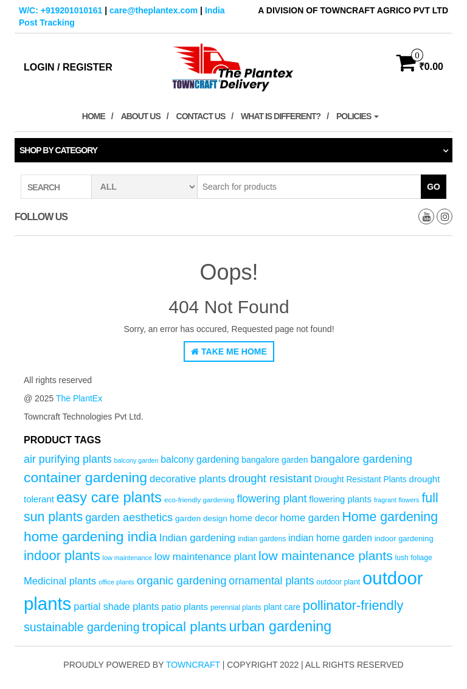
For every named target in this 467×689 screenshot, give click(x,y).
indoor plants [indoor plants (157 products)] (62, 555)
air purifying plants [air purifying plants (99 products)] (68, 459)
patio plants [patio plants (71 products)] (184, 606)
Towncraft (193, 665)
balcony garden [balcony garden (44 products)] (136, 460)
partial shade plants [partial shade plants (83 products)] (116, 606)
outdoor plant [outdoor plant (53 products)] (338, 582)
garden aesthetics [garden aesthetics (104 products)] (129, 517)
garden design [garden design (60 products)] (201, 518)
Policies (357, 116)
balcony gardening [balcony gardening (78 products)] (200, 459)
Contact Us (201, 116)
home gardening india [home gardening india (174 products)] (90, 536)
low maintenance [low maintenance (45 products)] (128, 557)
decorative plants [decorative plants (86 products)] (188, 479)
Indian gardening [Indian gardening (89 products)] (197, 538)
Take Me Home (229, 351)
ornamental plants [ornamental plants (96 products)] (271, 581)
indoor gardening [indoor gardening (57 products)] (404, 538)
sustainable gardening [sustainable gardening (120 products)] (82, 627)
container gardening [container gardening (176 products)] (85, 477)
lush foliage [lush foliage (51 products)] (413, 557)
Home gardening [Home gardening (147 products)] (390, 517)
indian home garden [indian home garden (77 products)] (330, 538)
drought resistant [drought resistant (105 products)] (269, 478)
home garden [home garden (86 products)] (310, 518)
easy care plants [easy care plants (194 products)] (109, 497)
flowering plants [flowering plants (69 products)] (340, 499)
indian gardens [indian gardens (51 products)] (262, 539)
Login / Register (68, 67)
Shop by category (58, 150)
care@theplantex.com (153, 10)
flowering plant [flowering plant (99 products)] (271, 499)
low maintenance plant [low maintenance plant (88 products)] (205, 557)
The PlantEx (79, 398)
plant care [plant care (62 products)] (282, 607)
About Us (141, 116)
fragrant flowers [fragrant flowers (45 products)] (397, 500)
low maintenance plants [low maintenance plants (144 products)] (325, 556)
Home (93, 116)
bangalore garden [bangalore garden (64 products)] (274, 460)
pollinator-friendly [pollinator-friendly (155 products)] (353, 605)
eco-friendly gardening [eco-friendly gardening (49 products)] (199, 500)
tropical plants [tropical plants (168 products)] (184, 626)
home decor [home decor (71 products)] (254, 518)
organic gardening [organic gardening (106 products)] (182, 580)
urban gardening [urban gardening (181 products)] (280, 626)
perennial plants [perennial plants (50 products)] (235, 607)
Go (433, 187)
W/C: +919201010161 (60, 10)
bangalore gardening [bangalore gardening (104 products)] (361, 458)
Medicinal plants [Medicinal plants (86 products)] (60, 581)
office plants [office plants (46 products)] (116, 582)
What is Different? (280, 116)
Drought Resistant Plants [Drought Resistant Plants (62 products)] (360, 479)
